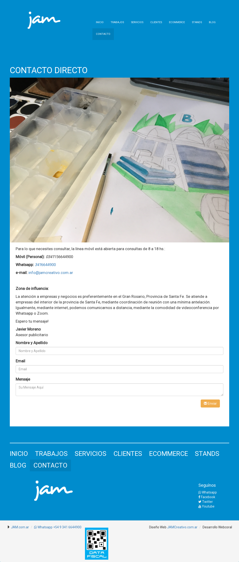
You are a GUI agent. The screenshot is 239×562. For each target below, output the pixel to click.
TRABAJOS (117, 22)
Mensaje (23, 379)
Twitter (205, 502)
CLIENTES (156, 22)
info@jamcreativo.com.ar (50, 272)
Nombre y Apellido (32, 342)
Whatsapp (207, 492)
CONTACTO (103, 34)
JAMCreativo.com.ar (182, 527)
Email (20, 361)
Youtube (206, 506)
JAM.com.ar (20, 527)
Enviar (210, 403)
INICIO (100, 22)
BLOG (212, 22)
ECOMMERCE (177, 22)
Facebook (206, 497)
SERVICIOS (137, 22)
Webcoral (225, 527)
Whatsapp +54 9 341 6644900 (57, 527)
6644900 (45, 264)
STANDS (197, 22)
